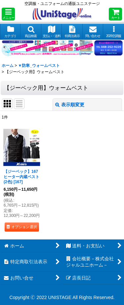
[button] (8, 14)
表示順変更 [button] (69, 104)
